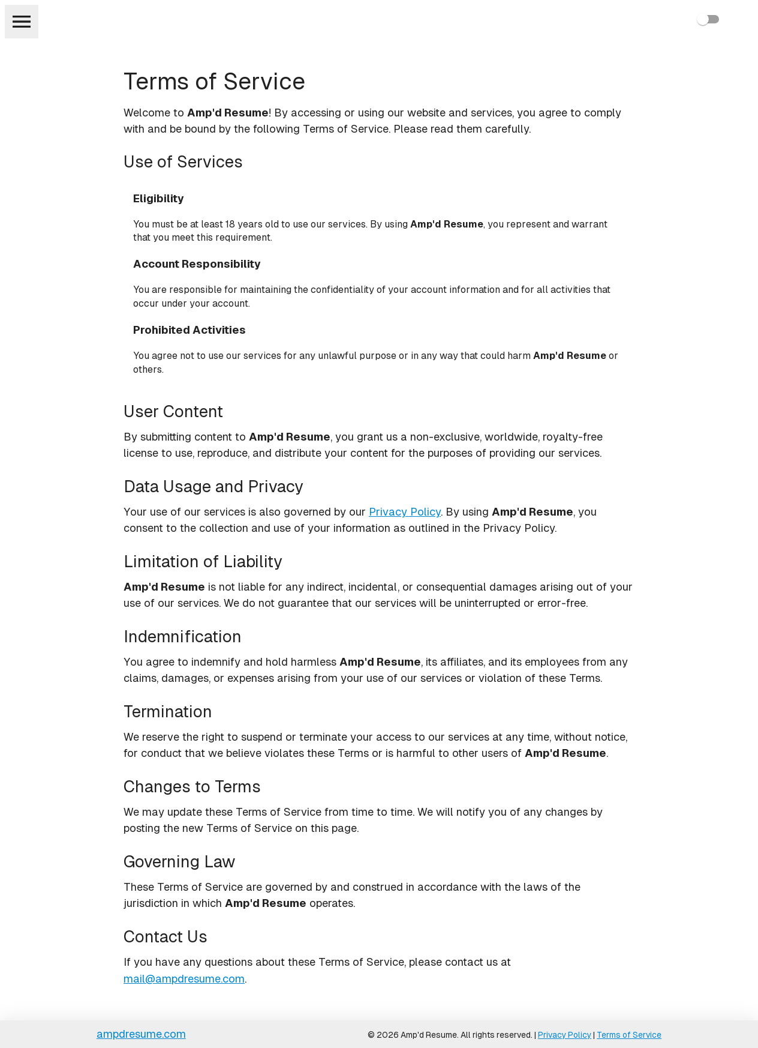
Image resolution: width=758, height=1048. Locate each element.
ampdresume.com (141, 1034)
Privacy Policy (405, 511)
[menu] (21, 21)
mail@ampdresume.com (184, 978)
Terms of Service (629, 1035)
